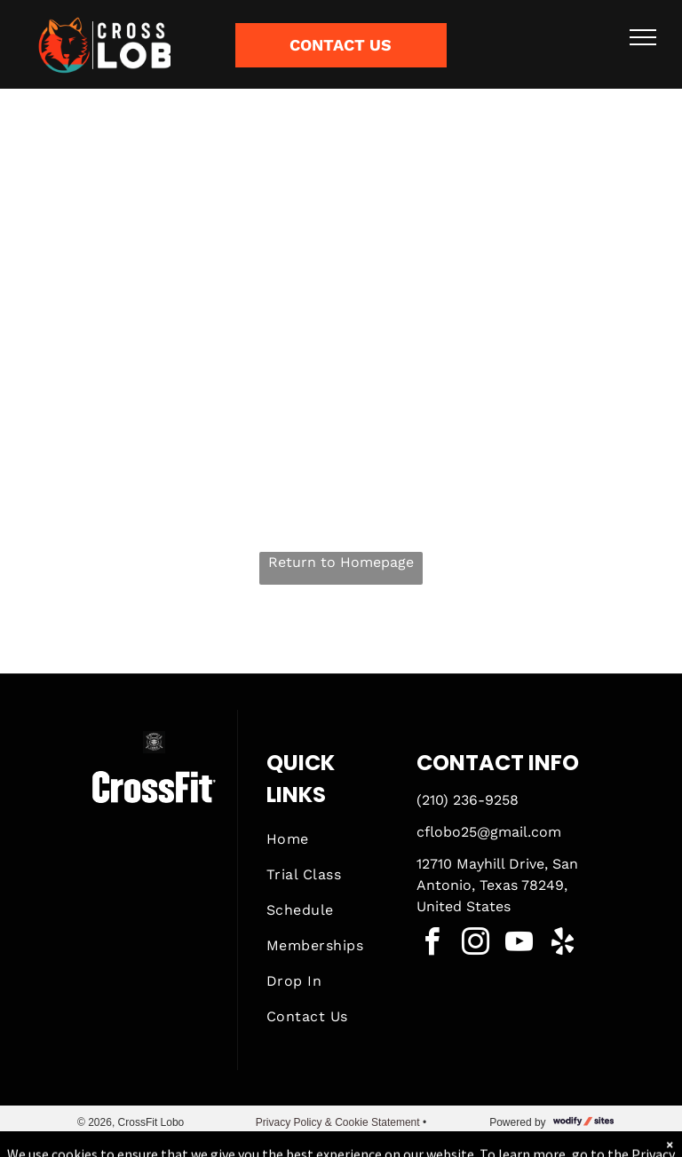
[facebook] (432, 944)
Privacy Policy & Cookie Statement (338, 1122)
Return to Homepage (341, 562)
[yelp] (563, 944)
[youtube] (519, 944)
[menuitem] (330, 839)
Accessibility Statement (340, 1138)
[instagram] (476, 944)
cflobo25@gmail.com (488, 831)
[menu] (643, 37)
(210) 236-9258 (467, 799)
